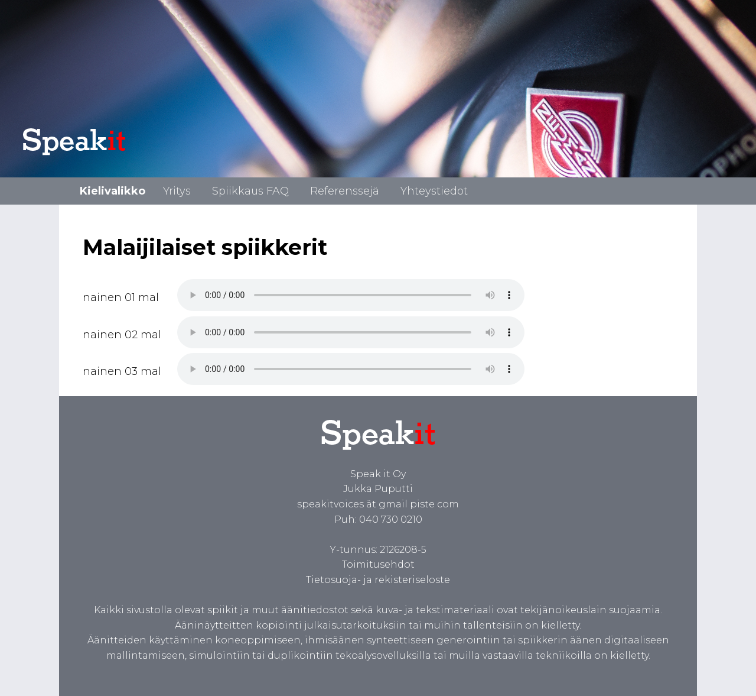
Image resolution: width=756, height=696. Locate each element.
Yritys (177, 191)
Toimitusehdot (378, 564)
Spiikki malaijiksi (350, 295)
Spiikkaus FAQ (250, 191)
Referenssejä (344, 191)
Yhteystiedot (434, 191)
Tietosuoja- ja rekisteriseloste (378, 579)
